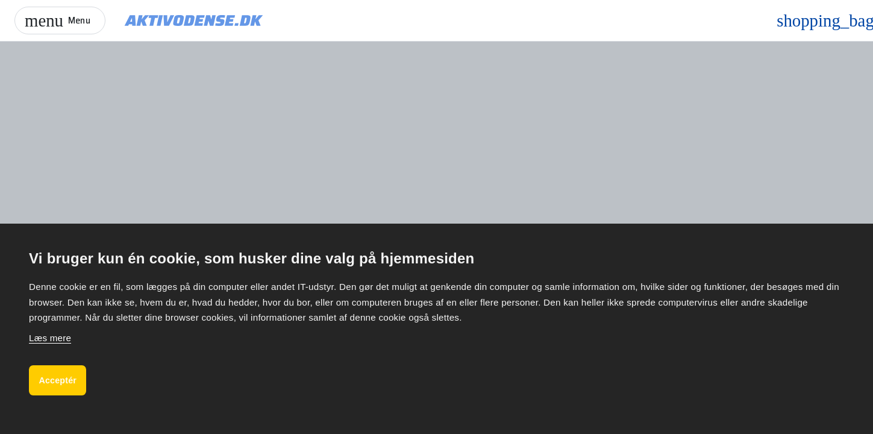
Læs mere (50, 334)
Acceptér (61, 378)
